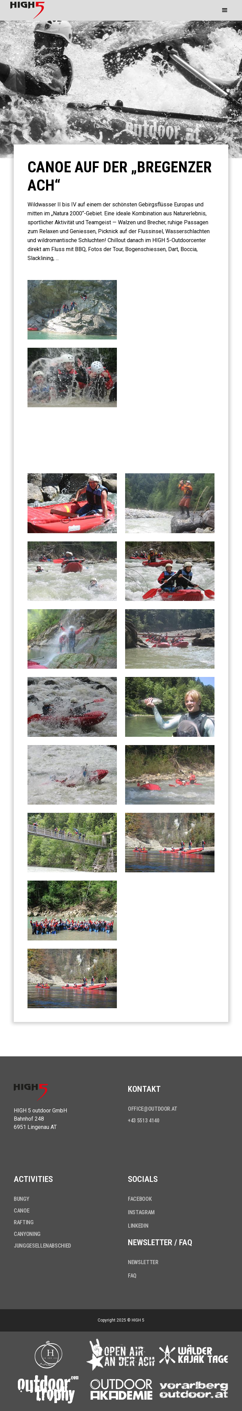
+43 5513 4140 (143, 1120)
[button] (224, 10)
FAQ (132, 1275)
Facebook (140, 1199)
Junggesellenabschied (42, 1245)
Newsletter (143, 1262)
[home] (26, 10)
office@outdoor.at (152, 1109)
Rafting (24, 1222)
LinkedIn (138, 1225)
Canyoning (27, 1234)
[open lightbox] (72, 310)
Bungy (21, 1199)
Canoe (21, 1210)
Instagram (141, 1212)
